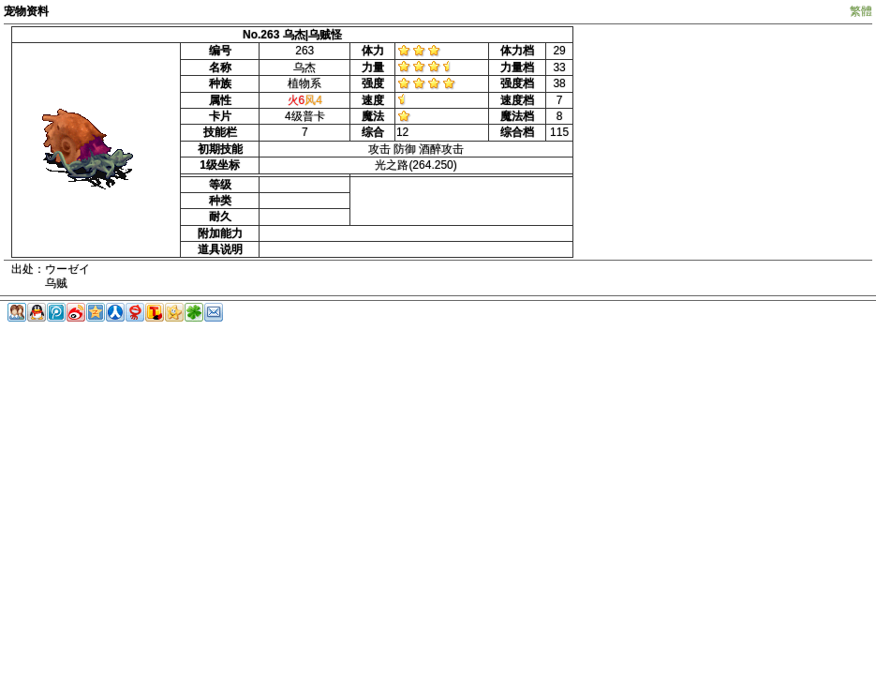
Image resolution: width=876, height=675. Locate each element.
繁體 (861, 11)
